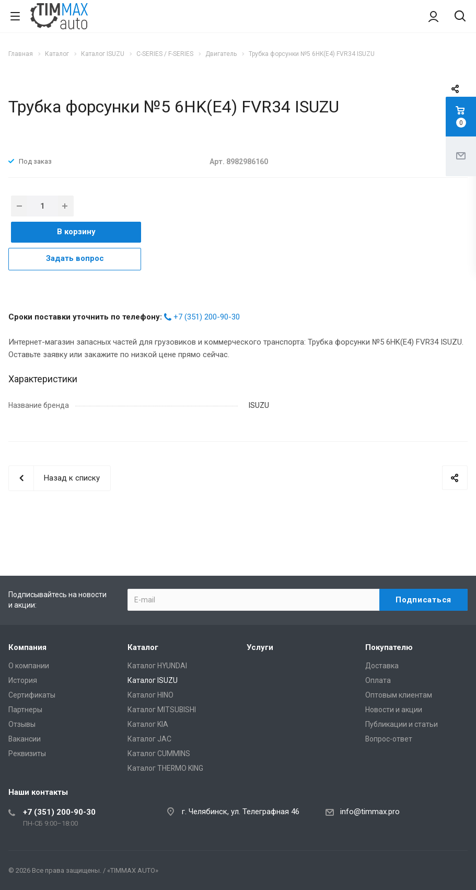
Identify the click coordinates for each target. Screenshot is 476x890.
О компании (28, 665)
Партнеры (25, 709)
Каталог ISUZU (152, 680)
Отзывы (22, 724)
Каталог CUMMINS (158, 753)
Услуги (260, 647)
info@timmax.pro (370, 811)
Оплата (378, 680)
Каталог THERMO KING (165, 768)
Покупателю (389, 647)
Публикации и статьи (401, 724)
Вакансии (24, 739)
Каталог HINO (150, 695)
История (22, 680)
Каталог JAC (149, 739)
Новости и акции (393, 709)
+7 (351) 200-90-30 (206, 317)
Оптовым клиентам (398, 695)
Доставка (382, 665)
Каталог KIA (147, 724)
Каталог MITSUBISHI (161, 709)
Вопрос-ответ (388, 739)
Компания (27, 647)
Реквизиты (27, 753)
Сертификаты (31, 695)
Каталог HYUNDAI (157, 665)
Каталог (142, 647)
